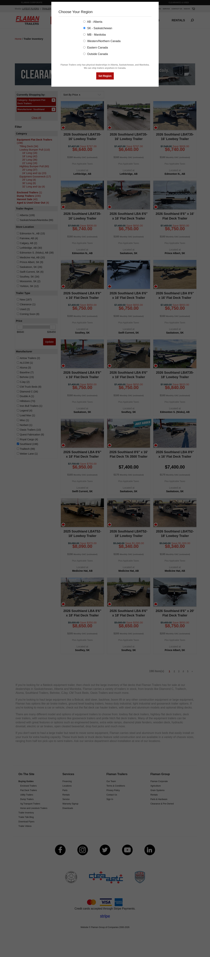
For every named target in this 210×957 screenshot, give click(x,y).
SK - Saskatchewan (97, 28)
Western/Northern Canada (102, 41)
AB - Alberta (92, 21)
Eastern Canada (95, 47)
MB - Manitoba (94, 34)
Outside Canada (95, 54)
